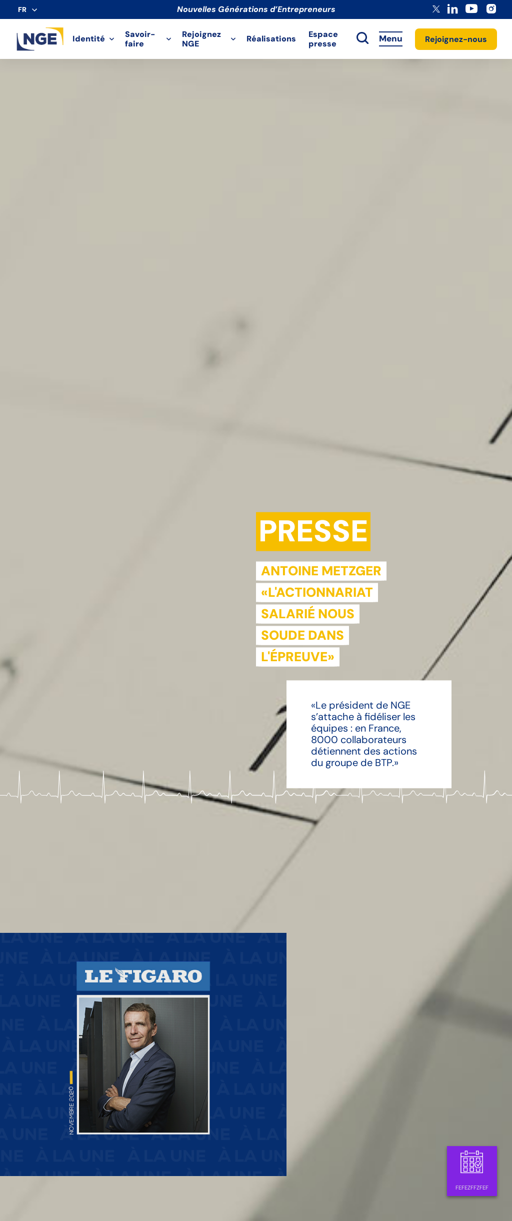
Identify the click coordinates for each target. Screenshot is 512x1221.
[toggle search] (363, 38)
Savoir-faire (140, 39)
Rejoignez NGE (201, 39)
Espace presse (323, 39)
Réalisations (271, 38)
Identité (88, 38)
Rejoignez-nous (456, 39)
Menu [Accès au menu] (390, 38)
